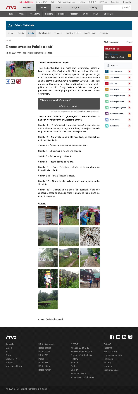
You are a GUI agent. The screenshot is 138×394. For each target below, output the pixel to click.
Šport (8, 355)
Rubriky (31, 33)
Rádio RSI (43, 362)
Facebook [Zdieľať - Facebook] (8, 81)
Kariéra (74, 362)
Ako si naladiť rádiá (80, 348)
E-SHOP (92, 2)
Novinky (93, 7)
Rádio (43, 7)
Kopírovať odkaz (18, 81)
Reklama (108, 348)
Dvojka (9, 348)
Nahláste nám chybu (82, 111)
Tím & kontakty (44, 33)
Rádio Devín (44, 351)
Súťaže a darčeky (73, 33)
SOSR (85, 14)
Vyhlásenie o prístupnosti (83, 377)
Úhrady (74, 370)
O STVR (74, 344)
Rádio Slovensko (46, 344)
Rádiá (10, 14)
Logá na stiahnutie (113, 355)
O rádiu (21, 33)
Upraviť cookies (111, 370)
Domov (11, 33)
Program (49, 14)
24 (7, 351)
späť (8, 40)
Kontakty (127, 2)
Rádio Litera (44, 366)
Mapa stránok (110, 351)
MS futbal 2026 (26, 2)
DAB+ (95, 14)
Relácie (61, 14)
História (82, 2)
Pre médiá (115, 2)
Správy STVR (42, 2)
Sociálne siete (90, 33)
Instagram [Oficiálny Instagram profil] (13, 81)
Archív (21, 14)
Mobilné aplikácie (14, 366)
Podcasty (74, 14)
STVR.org (103, 2)
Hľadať (126, 8)
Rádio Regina (44, 348)
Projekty (107, 362)
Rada (73, 366)
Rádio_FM (43, 355)
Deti (53, 2)
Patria (41, 359)
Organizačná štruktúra (81, 355)
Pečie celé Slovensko (66, 2)
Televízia (27, 7)
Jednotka (10, 344)
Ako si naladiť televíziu (81, 351)
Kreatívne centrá (78, 373)
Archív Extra (35, 14)
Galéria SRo (108, 14)
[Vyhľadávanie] (117, 7)
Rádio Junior (44, 370)
